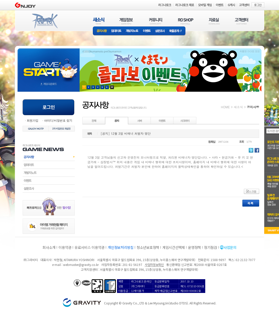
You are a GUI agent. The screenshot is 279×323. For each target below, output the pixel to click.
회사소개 (48, 247)
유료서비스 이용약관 (90, 247)
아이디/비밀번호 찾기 (58, 120)
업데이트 (116, 31)
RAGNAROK (44, 21)
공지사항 (101, 31)
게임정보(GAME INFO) (126, 21)
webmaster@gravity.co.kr (81, 264)
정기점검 (210, 247)
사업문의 (230, 247)
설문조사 (160, 31)
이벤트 (147, 31)
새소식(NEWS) (99, 21)
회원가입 (32, 120)
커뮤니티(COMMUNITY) (155, 21)
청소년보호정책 (148, 247)
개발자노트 (132, 31)
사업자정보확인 (154, 264)
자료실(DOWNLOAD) (214, 21)
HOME (225, 107)
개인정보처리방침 (121, 247)
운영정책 (194, 247)
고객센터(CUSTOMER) (241, 21)
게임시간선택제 (173, 247)
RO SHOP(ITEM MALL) (186, 21)
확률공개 (176, 31)
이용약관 (64, 247)
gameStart (49, 65)
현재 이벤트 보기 (112, 87)
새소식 (238, 107)
